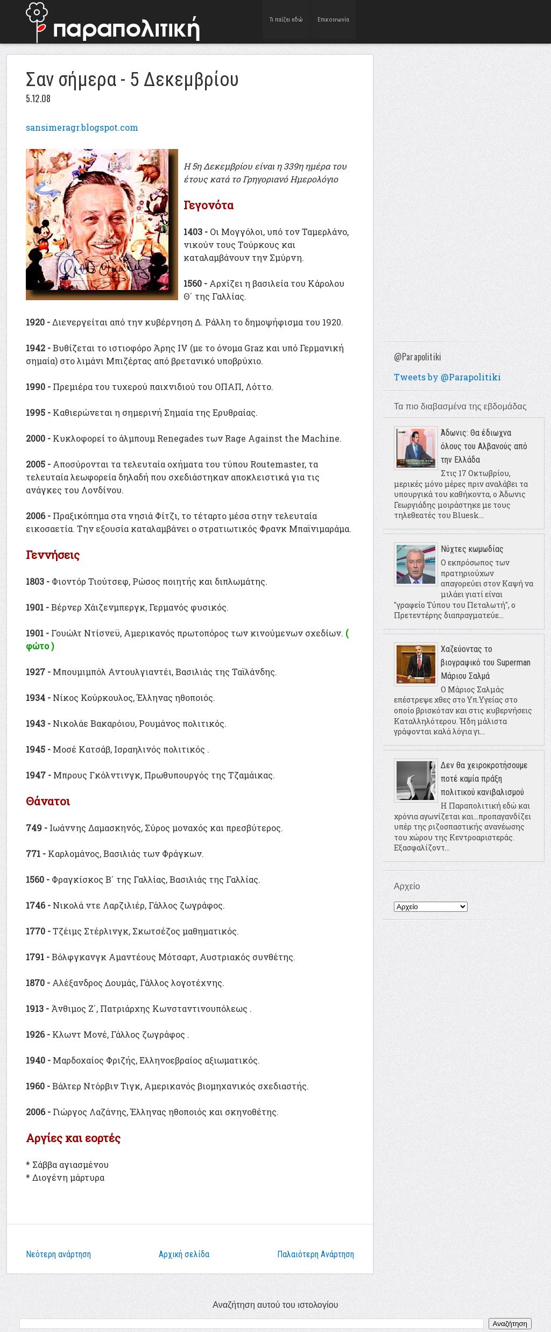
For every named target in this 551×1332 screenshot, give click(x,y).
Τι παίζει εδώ (286, 21)
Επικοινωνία (333, 21)
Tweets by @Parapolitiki (447, 376)
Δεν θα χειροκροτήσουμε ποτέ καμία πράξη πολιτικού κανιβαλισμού (484, 778)
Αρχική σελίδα (184, 1254)
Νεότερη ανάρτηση (58, 1254)
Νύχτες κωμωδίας (472, 549)
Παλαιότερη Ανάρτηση (315, 1254)
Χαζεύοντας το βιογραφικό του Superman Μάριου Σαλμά (486, 662)
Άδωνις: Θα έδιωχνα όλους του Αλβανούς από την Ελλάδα (484, 446)
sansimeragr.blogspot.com (82, 127)
